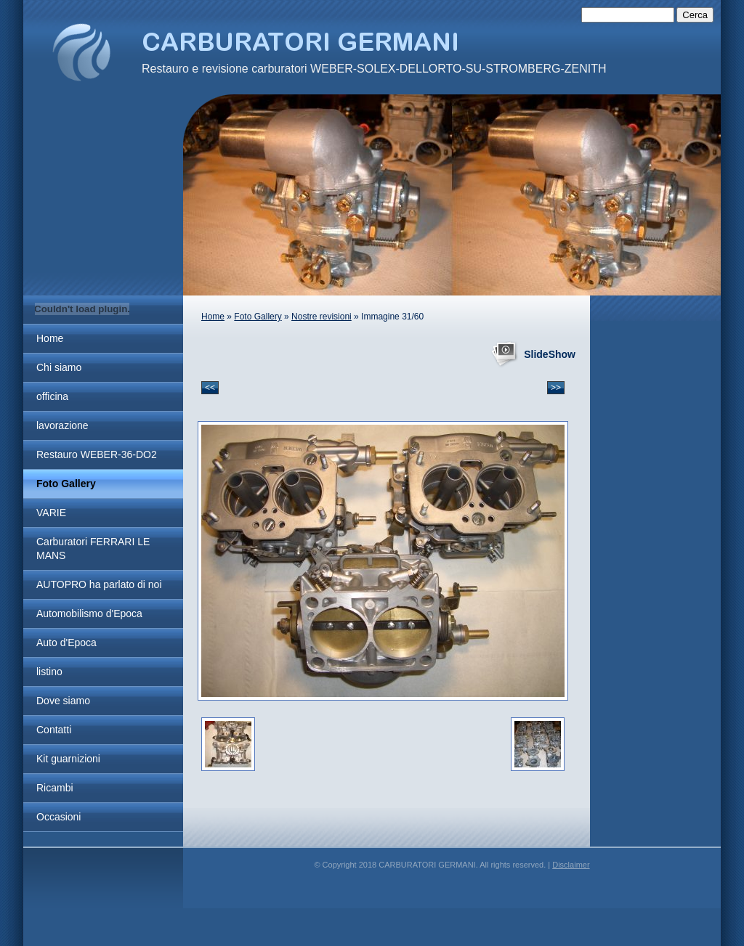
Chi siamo (58, 367)
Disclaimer (570, 864)
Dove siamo (63, 700)
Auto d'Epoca (66, 642)
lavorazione (62, 425)
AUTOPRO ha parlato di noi (99, 584)
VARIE (51, 512)
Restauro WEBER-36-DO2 (96, 454)
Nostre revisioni (321, 316)
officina (52, 396)
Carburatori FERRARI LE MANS (93, 548)
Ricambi (54, 788)
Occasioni (58, 817)
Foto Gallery (66, 483)
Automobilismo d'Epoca (89, 613)
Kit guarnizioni (68, 758)
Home (49, 338)
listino (49, 671)
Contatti (53, 729)
